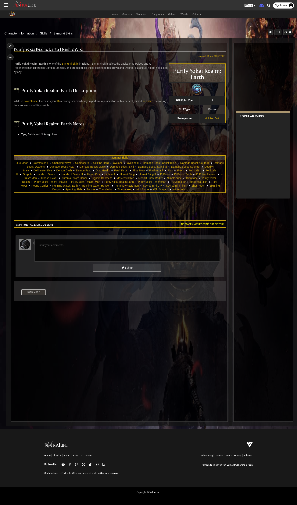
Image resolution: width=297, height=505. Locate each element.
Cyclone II (145, 162)
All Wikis (57, 455)
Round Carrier (39, 185)
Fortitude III (28, 174)
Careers (219, 455)
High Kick (126, 174)
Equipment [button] (158, 14)
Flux (190, 170)
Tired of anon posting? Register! (201, 224)
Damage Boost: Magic (117, 166)
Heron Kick (110, 174)
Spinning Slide (73, 189)
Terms (228, 455)
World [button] (185, 14)
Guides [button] (196, 14)
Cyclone (130, 162)
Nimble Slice (186, 178)
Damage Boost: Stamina (176, 166)
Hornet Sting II (164, 174)
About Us (77, 455)
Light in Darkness (114, 178)
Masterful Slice (137, 178)
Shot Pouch (198, 185)
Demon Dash (84, 170)
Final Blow (159, 170)
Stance (91, 189)
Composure (94, 162)
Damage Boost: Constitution (172, 162)
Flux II (200, 170)
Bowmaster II (53, 162)
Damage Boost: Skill (146, 166)
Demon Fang (104, 170)
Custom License (109, 473)
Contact (88, 455)
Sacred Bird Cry (152, 185)
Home (47, 455)
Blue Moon (34, 162)
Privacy (238, 455)
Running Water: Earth (65, 185)
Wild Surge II (160, 189)
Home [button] (115, 14)
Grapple (44, 174)
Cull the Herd (113, 162)
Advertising (207, 455)
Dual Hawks (123, 170)
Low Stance (31, 101)
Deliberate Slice (63, 170)
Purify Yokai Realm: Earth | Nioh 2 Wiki (48, 49)
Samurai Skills (63, 33)
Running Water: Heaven (96, 185)
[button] (250, 5)
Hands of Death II (63, 174)
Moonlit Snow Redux (162, 178)
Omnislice (203, 178)
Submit (127, 267)
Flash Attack (176, 170)
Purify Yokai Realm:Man (155, 181)
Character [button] (142, 14)
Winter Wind (180, 189)
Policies (248, 455)
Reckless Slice (202, 181)
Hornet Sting (144, 174)
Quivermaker (181, 181)
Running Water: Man (126, 185)
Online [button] (172, 14)
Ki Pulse (148, 101)
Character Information (19, 33)
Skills (43, 33)
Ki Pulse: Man (40, 178)
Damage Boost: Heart (86, 166)
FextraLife (207, 465)
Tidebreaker (124, 189)
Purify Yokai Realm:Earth (122, 181)
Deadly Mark (41, 170)
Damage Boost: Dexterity (55, 166)
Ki (59, 101)
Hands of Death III (89, 174)
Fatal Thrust (141, 170)
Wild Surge (142, 189)
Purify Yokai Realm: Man (89, 181)
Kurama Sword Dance (86, 178)
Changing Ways (74, 162)
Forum (67, 455)
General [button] (127, 14)
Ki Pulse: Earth (212, 118)
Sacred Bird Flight (176, 185)
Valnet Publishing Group (240, 465)
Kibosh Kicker (61, 178)
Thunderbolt (106, 189)
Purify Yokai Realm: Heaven (54, 181)
